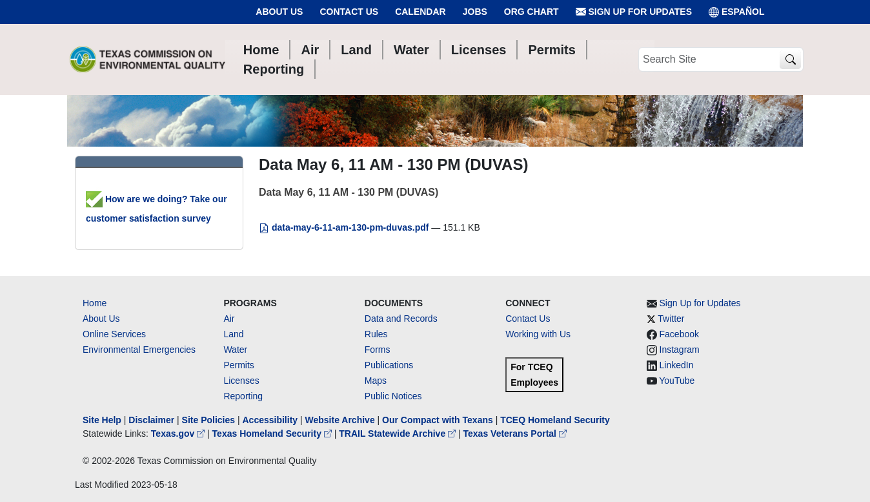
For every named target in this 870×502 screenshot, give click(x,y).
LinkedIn (677, 365)
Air (228, 318)
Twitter (671, 318)
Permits (238, 365)
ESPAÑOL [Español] (737, 11)
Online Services (114, 334)
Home (94, 303)
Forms (377, 349)
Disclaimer (151, 420)
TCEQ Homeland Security (555, 420)
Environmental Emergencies (139, 349)
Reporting (243, 396)
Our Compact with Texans (437, 420)
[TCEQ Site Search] (790, 60)
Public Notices (393, 396)
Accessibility (271, 420)
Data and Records (401, 318)
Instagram (680, 349)
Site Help (102, 420)
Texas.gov (179, 433)
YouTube (676, 380)
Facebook (679, 334)
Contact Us (348, 11)
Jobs (475, 11)
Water (235, 349)
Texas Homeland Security (273, 433)
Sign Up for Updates (634, 11)
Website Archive (340, 420)
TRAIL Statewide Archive (398, 433)
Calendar (420, 11)
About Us (279, 11)
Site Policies (208, 420)
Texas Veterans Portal (515, 433)
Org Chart (531, 11)
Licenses (241, 380)
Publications (389, 365)
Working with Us (538, 334)
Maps (376, 380)
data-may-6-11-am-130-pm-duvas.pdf (345, 227)
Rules (376, 334)
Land (233, 334)
